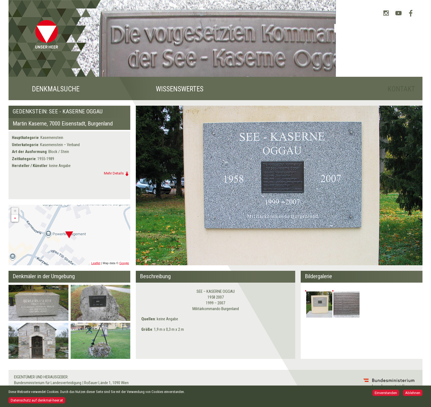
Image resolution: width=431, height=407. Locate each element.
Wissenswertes (179, 89)
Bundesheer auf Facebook (411, 13)
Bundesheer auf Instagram (386, 13)
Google (124, 263)
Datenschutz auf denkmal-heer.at (37, 401)
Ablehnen (412, 393)
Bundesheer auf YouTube (398, 13)
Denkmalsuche (55, 89)
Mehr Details (114, 173)
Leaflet (95, 263)
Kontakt (401, 89)
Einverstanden (386, 393)
